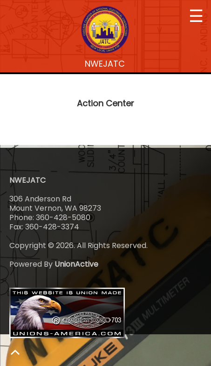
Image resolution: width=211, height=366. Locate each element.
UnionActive (76, 264)
